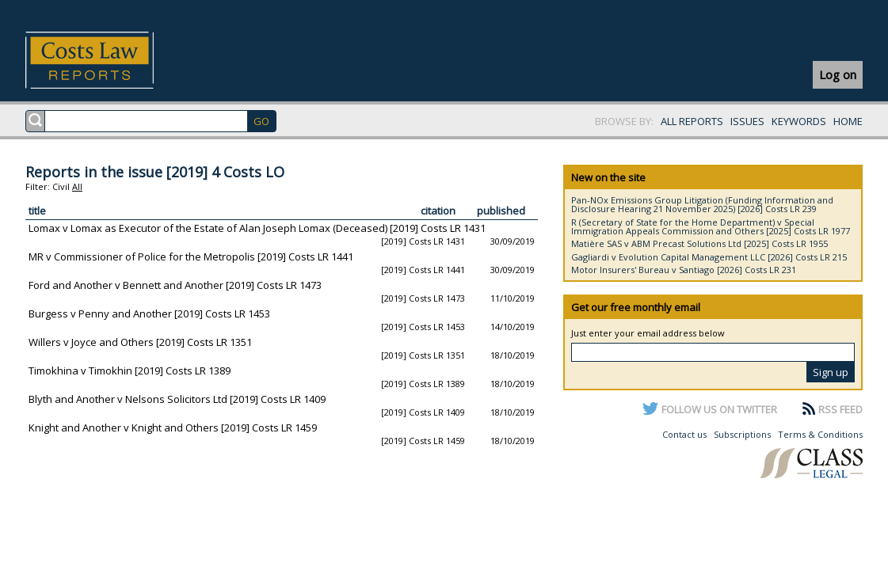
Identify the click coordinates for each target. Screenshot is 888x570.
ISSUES (747, 121)
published (501, 210)
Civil (61, 186)
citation (438, 210)
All (77, 186)
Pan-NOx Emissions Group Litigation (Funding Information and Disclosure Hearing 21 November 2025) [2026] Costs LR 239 (702, 204)
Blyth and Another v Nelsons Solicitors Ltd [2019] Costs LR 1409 (177, 399)
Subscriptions (742, 434)
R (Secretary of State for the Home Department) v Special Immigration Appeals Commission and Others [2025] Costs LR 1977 (710, 226)
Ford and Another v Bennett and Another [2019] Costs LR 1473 (175, 285)
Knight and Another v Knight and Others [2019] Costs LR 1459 (173, 427)
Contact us (684, 434)
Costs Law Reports (108, 60)
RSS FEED (840, 409)
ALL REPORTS (692, 121)
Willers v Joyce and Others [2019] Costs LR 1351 (140, 342)
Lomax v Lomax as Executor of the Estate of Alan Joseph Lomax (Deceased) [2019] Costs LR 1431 (257, 228)
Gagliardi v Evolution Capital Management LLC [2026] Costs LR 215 (709, 257)
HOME (848, 121)
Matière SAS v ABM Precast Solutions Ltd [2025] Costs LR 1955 (699, 243)
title (37, 210)
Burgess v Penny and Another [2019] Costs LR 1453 (149, 313)
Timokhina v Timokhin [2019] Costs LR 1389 (130, 370)
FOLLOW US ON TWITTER (719, 409)
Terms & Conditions (820, 434)
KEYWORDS (799, 121)
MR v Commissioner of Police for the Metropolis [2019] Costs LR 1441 (191, 256)
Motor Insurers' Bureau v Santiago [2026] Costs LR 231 (683, 270)
